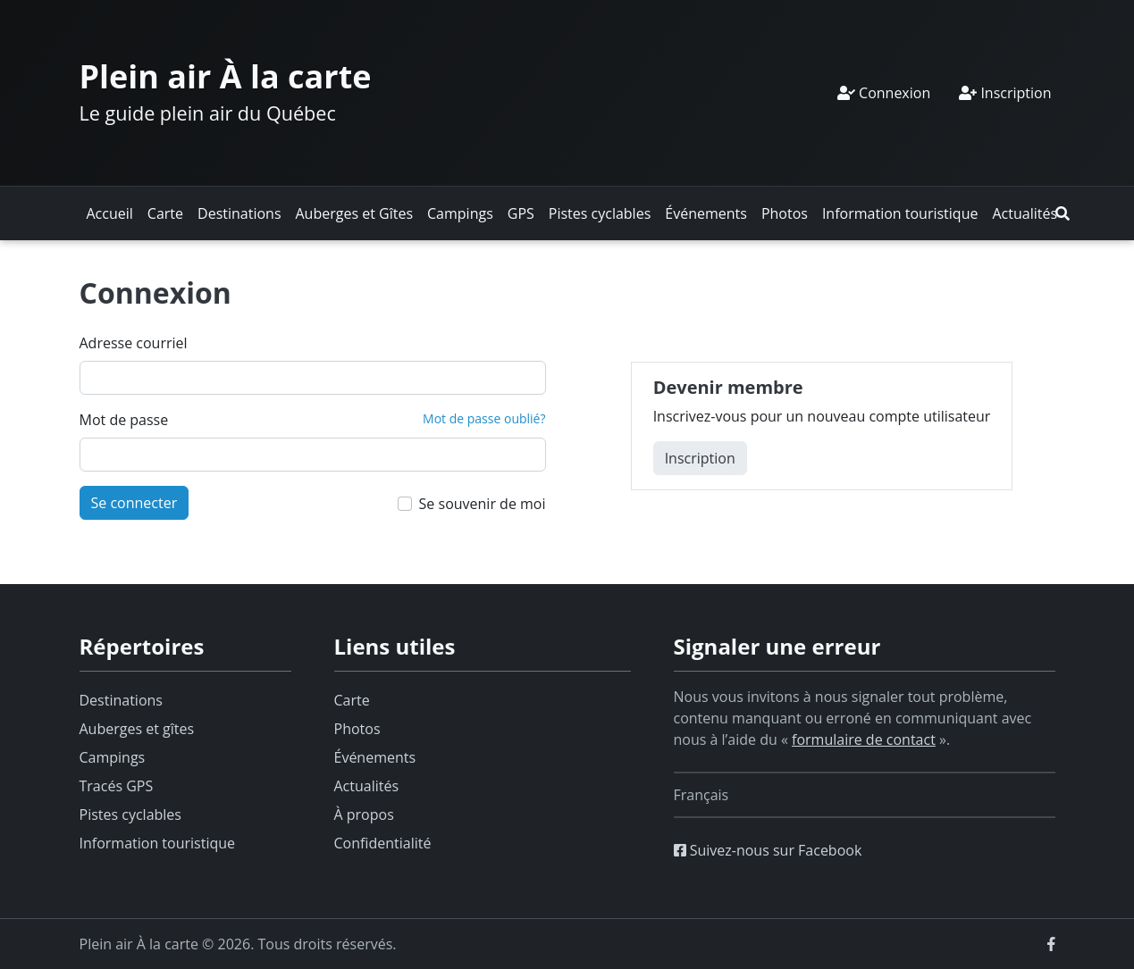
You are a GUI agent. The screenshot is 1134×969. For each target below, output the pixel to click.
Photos (784, 213)
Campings (460, 213)
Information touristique (900, 213)
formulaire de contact (864, 739)
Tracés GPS (117, 786)
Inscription (1005, 93)
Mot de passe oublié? (484, 418)
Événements (706, 213)
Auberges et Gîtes (355, 213)
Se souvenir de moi (482, 504)
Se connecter (134, 503)
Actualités (1024, 213)
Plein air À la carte (226, 76)
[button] (1062, 213)
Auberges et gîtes (137, 729)
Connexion (883, 93)
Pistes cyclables (600, 213)
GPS (521, 213)
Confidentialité (383, 843)
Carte (165, 213)
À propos (364, 814)
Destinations (239, 213)
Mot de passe (124, 420)
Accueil (110, 213)
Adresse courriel (134, 343)
